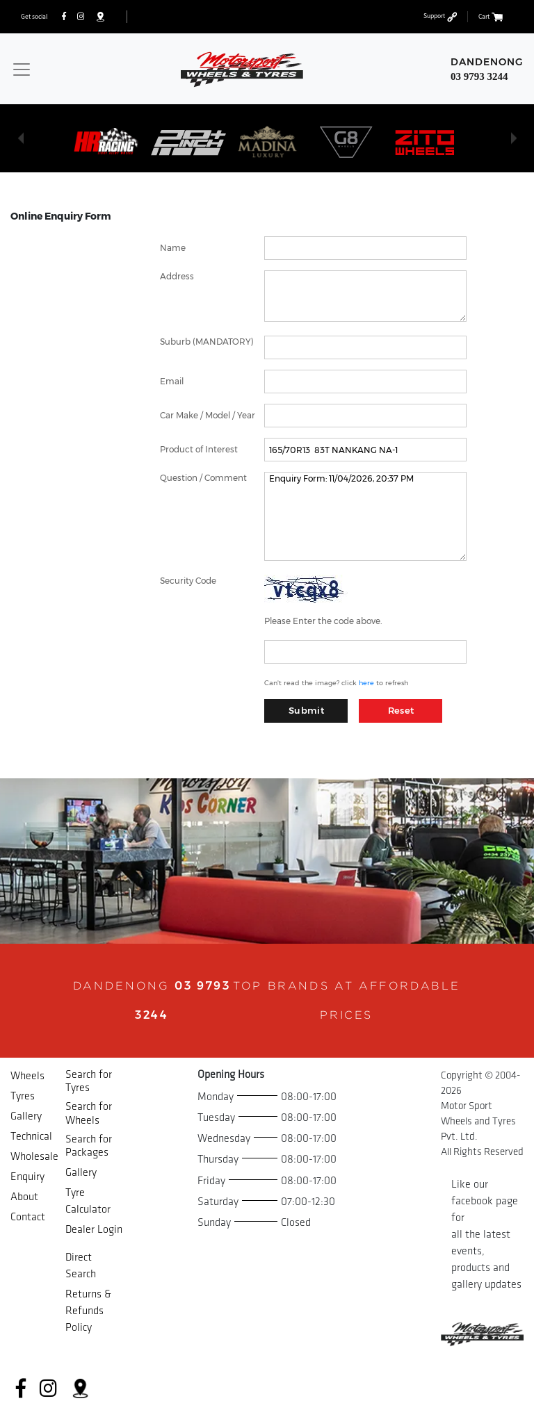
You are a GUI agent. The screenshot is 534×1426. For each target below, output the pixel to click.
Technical (31, 1136)
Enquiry (27, 1177)
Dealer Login (93, 1229)
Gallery (26, 1116)
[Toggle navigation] (21, 69)
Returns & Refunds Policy (88, 1311)
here (366, 683)
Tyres (22, 1096)
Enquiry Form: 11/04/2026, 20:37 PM (365, 516)
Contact (27, 1217)
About (24, 1197)
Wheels (27, 1076)
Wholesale (34, 1157)
